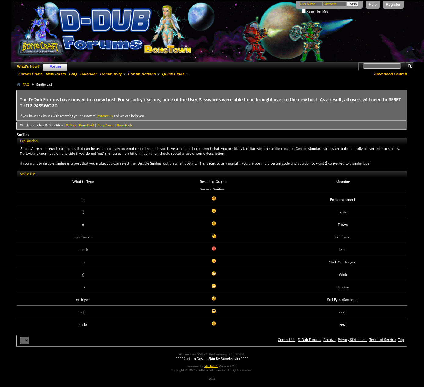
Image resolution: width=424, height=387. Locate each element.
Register (393, 4)
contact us (105, 116)
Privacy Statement (352, 339)
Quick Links (173, 74)
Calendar (88, 74)
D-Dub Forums (309, 339)
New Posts (56, 74)
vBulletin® (211, 366)
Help (373, 4)
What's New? (28, 66)
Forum (55, 66)
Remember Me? (315, 11)
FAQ (73, 74)
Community (111, 74)
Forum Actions (142, 74)
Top (401, 339)
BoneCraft (86, 125)
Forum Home (30, 74)
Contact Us (286, 339)
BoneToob (124, 125)
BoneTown (105, 125)
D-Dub (71, 125)
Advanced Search (390, 74)
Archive (329, 339)
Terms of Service (382, 339)
